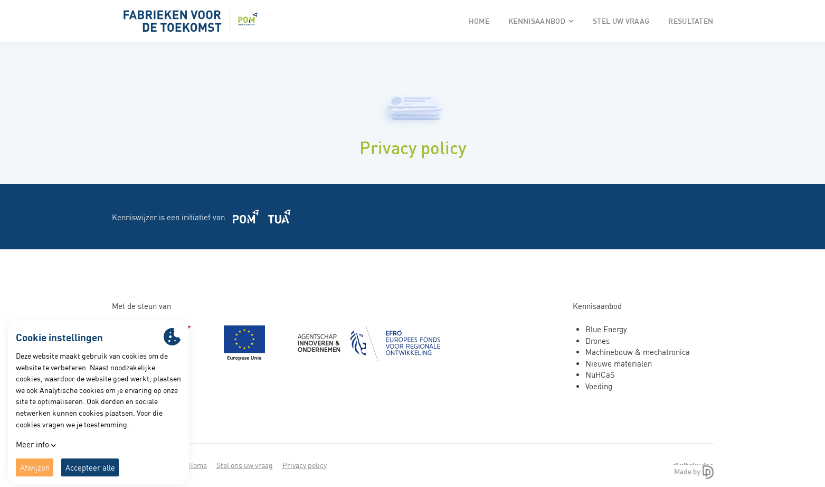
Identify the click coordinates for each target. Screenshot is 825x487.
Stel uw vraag (621, 20)
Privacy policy (304, 465)
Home (479, 20)
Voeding (598, 386)
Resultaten (690, 20)
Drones (597, 341)
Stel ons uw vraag (244, 465)
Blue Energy (606, 329)
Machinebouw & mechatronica (637, 352)
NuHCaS (600, 375)
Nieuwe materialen (618, 364)
